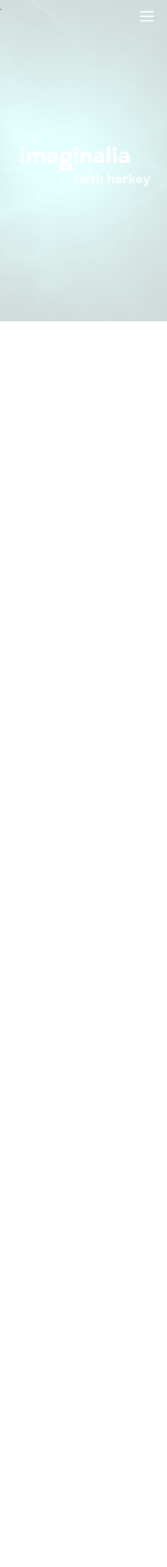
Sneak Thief (82, 1370)
